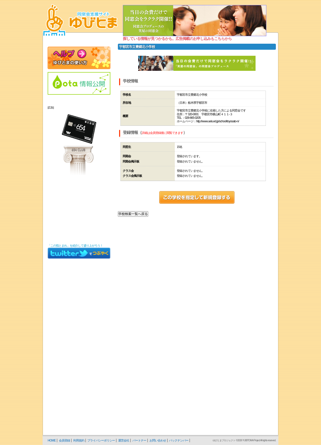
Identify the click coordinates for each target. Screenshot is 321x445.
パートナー (139, 440)
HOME (52, 440)
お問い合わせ (157, 440)
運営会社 (123, 440)
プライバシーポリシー (101, 440)
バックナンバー (178, 440)
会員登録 (64, 440)
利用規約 (78, 440)
